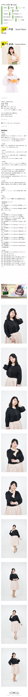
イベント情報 (21, 20)
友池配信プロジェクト (9, 20)
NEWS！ (12, 7)
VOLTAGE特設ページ (16, 13)
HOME (3, 4)
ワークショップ (7, 10)
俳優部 (8, 4)
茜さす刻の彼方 (7, 17)
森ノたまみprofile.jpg (15, 123)
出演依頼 (6, 13)
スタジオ (6, 23)
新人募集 (17, 10)
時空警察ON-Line (19, 17)
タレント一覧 (21, 7)
